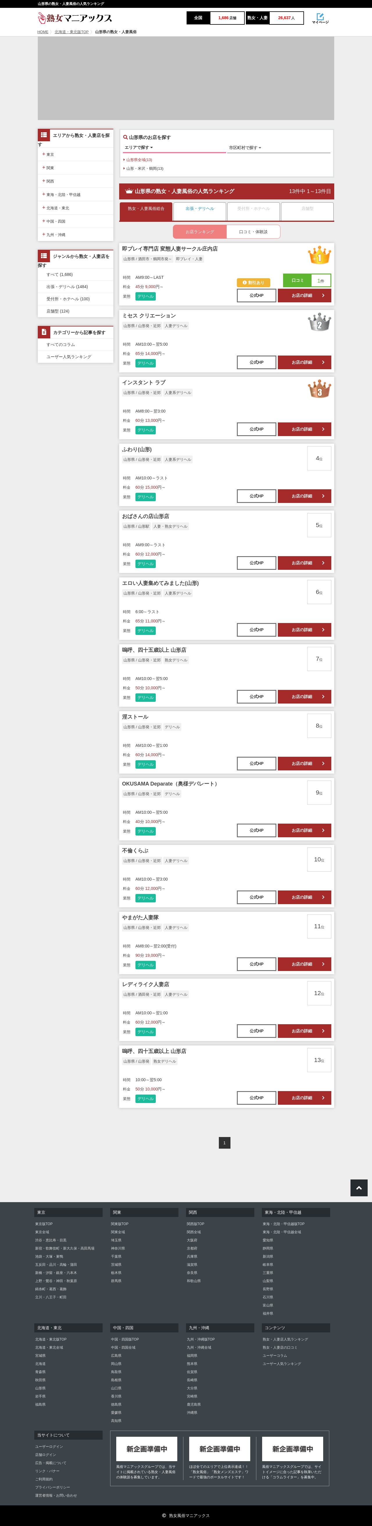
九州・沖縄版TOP (201, 1339)
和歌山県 (194, 1281)
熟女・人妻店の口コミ (280, 1347)
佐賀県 (192, 1372)
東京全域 (42, 1232)
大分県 (192, 1388)
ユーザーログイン (49, 1447)
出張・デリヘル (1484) (67, 286)
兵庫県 (192, 1256)
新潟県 (268, 1256)
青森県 (40, 1372)
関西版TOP (195, 1224)
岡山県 (116, 1364)
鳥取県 (116, 1372)
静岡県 (268, 1248)
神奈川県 (118, 1248)
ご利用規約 (44, 1479)
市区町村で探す (245, 147)
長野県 (268, 1289)
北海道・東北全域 (49, 1347)
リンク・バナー (47, 1471)
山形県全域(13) (138, 160)
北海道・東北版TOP (72, 32)
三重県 (268, 1273)
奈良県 (192, 1273)
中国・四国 (53, 221)
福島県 (40, 1404)
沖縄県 (192, 1413)
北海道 (40, 1364)
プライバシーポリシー (52, 1487)
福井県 (268, 1313)
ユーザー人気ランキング (68, 356)
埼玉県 (116, 1240)
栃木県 (116, 1273)
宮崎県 (192, 1396)
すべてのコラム (60, 344)
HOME (43, 32)
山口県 (116, 1388)
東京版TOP (44, 1224)
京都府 (192, 1248)
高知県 (116, 1421)
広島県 (116, 1356)
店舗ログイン (45, 1455)
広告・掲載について (51, 1463)
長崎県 (192, 1380)
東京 (48, 154)
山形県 (40, 1388)
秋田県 (40, 1380)
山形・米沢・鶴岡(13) (143, 168)
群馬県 (116, 1281)
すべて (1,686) (59, 274)
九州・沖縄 (53, 234)
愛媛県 (116, 1413)
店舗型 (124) (57, 311)
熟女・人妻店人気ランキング (285, 1339)
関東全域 (118, 1232)
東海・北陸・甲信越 (61, 194)
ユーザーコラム (275, 1356)
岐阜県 (268, 1265)
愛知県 (268, 1240)
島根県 (116, 1380)
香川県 (116, 1396)
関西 (48, 181)
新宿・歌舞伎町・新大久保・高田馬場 (64, 1248)
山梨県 (268, 1281)
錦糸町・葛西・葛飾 (51, 1289)
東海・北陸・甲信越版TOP (284, 1224)
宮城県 (40, 1356)
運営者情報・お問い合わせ (56, 1495)
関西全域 (194, 1232)
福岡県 (192, 1356)
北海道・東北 (55, 207)
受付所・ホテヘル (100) (68, 299)
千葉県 (116, 1256)
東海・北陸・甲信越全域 (282, 1232)
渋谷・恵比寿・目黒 (51, 1240)
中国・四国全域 (123, 1347)
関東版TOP (119, 1224)
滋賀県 (192, 1265)
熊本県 (192, 1364)
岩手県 (40, 1396)
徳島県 (116, 1404)
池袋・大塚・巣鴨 (49, 1256)
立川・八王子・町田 (51, 1297)
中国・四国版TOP (125, 1339)
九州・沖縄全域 (199, 1347)
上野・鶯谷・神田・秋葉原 (56, 1281)
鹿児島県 (194, 1404)
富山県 (268, 1305)
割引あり (253, 282)
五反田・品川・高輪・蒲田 (56, 1265)
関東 (48, 167)
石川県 (268, 1297)
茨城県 (116, 1265)
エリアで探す (139, 147)
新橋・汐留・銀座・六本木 (56, 1273)
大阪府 (192, 1240)
